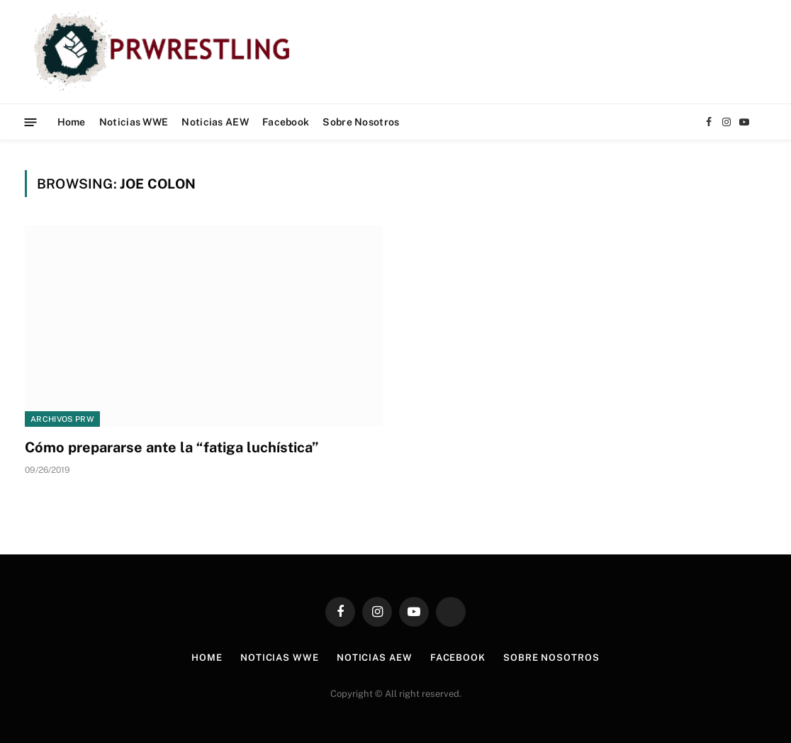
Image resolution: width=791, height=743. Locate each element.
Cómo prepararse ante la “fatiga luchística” (172, 447)
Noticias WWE (133, 122)
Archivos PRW (62, 419)
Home (71, 122)
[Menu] (31, 121)
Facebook (285, 122)
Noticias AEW (214, 122)
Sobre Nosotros (360, 122)
